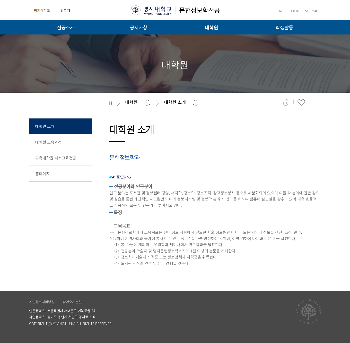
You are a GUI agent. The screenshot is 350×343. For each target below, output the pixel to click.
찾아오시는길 (72, 301)
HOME (279, 10)
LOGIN (294, 10)
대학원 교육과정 (48, 142)
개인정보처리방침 (41, 301)
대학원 (211, 27)
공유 (285, 102)
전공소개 (65, 27)
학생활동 (284, 27)
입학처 (65, 10)
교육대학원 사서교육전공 (55, 158)
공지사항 (138, 27)
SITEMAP (311, 10)
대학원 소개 (44, 126)
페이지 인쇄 (317, 102)
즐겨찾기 (301, 102)
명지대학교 (42, 10)
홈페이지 (42, 173)
